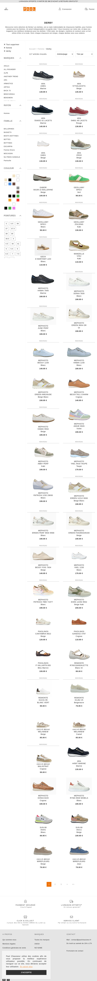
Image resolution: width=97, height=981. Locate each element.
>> (73, 884)
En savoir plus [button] (26, 967)
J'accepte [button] (26, 972)
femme (41, 49)
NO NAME (38, 948)
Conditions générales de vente (14, 948)
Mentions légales (9, 944)
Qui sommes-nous (9, 940)
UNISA (37, 944)
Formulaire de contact (75, 951)
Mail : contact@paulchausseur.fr (79, 940)
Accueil (32, 49)
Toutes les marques (41, 940)
